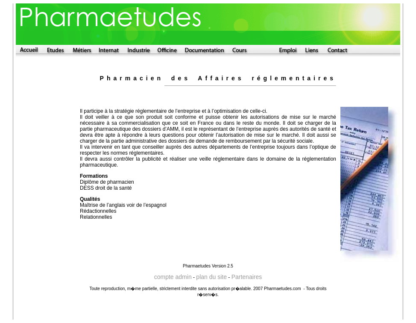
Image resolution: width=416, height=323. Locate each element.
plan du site (211, 276)
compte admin (173, 276)
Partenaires (246, 276)
